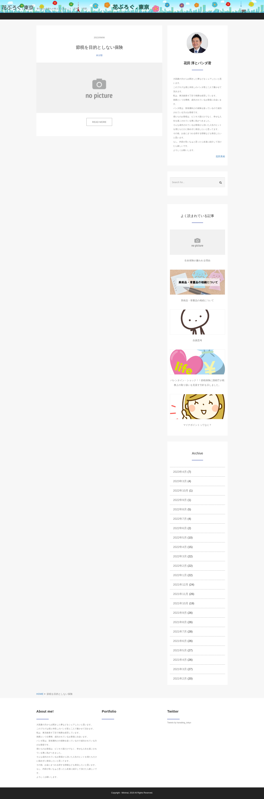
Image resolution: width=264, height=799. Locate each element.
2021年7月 (180, 631)
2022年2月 (180, 565)
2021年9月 (180, 612)
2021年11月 (180, 594)
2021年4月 (180, 659)
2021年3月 (180, 669)
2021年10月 (180, 603)
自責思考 (197, 340)
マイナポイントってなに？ (197, 425)
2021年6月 (180, 641)
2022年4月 (180, 547)
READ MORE (99, 122)
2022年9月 (180, 500)
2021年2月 (180, 678)
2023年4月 (180, 471)
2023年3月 (180, 481)
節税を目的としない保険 (99, 47)
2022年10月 (180, 490)
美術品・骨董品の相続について (197, 300)
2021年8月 (180, 622)
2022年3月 (180, 556)
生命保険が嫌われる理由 (197, 260)
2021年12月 (180, 584)
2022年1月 (180, 575)
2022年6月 (180, 528)
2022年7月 (180, 518)
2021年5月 (180, 650)
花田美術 (220, 156)
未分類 (99, 55)
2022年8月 (180, 509)
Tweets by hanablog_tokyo (179, 722)
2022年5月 (180, 537)
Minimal (125, 793)
